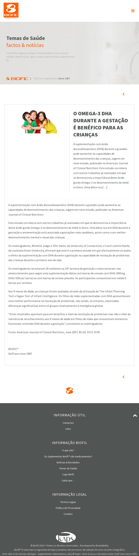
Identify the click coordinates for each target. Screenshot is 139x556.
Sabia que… (68, 480)
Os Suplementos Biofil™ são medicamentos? (68, 456)
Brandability (102, 545)
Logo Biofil (68, 474)
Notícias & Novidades (68, 462)
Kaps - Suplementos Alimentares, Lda (51, 553)
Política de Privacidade (68, 508)
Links (68, 428)
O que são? (68, 450)
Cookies (68, 514)
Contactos (68, 422)
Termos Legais (68, 502)
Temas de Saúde (68, 468)
